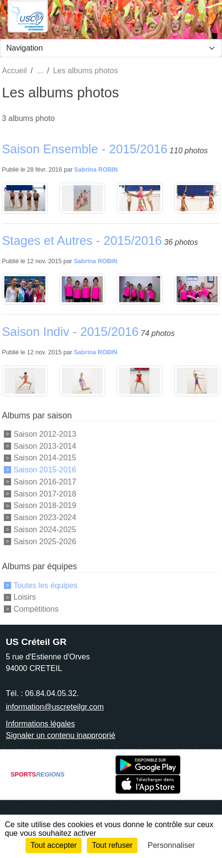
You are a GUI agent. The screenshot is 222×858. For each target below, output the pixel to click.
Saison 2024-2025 (45, 529)
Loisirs (25, 597)
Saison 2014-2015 (45, 458)
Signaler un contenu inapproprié (60, 735)
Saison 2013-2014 (45, 446)
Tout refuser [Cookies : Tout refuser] (112, 845)
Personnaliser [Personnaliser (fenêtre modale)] (171, 845)
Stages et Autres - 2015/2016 (82, 240)
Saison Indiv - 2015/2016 (70, 331)
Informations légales (40, 724)
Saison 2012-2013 (45, 434)
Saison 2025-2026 (45, 541)
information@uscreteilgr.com (55, 707)
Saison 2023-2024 (45, 517)
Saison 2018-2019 (45, 505)
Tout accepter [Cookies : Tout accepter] (53, 845)
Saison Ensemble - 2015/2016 (84, 149)
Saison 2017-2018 (45, 493)
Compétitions (36, 609)
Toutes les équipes (46, 585)
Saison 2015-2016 (45, 470)
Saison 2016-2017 (45, 482)
